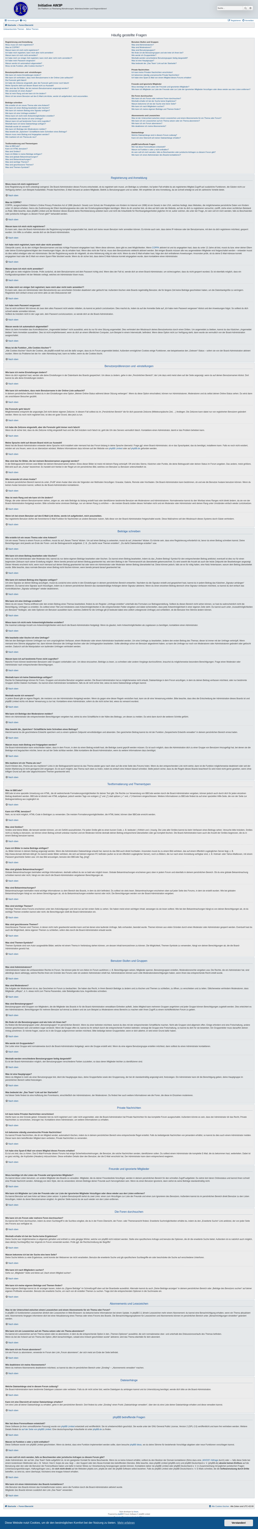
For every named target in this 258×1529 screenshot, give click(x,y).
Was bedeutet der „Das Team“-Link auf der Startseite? (154, 63)
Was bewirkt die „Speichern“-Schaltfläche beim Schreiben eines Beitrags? (36, 132)
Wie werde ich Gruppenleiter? (143, 55)
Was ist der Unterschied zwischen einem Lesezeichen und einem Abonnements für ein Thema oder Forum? (176, 118)
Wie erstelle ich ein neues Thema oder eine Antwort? (27, 105)
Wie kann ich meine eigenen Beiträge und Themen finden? (156, 109)
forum (136, 1512)
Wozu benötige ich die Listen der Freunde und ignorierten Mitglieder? (160, 87)
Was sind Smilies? (13, 151)
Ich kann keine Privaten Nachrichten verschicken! (152, 72)
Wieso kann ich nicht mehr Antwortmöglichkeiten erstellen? (30, 116)
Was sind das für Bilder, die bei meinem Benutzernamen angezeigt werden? (37, 88)
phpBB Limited (115, 448)
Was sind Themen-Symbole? (17, 167)
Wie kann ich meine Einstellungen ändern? (23, 75)
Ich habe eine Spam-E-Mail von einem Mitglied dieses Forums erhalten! (161, 78)
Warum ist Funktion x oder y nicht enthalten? (150, 150)
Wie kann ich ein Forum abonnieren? (146, 123)
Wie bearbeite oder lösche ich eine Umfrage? (24, 119)
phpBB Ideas (136, 1444)
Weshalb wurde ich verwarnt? (17, 126)
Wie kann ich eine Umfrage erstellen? (21, 113)
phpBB (120, 1514)
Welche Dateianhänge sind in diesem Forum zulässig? (154, 135)
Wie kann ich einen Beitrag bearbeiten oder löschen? (27, 108)
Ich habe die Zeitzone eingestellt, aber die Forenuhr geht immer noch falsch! (37, 83)
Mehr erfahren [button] (126, 1522)
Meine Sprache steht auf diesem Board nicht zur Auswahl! (29, 85)
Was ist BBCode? (12, 146)
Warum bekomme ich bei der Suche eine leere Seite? (153, 104)
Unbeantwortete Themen (13, 29)
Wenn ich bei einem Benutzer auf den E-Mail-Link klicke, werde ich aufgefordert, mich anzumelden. (46, 96)
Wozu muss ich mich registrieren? (19, 45)
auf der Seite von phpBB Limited (36, 1429)
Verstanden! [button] (239, 1522)
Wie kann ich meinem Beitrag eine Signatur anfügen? (27, 110)
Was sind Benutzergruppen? (143, 50)
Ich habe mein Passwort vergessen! (20, 61)
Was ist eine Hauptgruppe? (142, 61)
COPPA (155, 247)
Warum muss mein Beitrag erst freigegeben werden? (27, 134)
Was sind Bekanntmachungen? (18, 159)
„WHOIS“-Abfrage (210, 1460)
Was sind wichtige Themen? (17, 162)
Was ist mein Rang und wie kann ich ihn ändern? (25, 93)
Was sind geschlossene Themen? (19, 165)
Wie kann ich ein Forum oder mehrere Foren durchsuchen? (156, 98)
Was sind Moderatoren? (141, 47)
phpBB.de (135, 448)
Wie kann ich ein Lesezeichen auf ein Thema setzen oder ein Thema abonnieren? (165, 121)
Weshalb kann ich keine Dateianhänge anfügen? (25, 124)
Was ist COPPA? (12, 47)
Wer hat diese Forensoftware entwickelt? (148, 147)
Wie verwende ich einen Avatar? (18, 91)
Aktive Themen (32, 29)
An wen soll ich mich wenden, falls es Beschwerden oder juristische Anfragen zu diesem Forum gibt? (173, 152)
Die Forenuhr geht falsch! (16, 80)
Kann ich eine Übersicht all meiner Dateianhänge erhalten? (156, 138)
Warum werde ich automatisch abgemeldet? (23, 63)
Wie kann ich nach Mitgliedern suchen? (147, 106)
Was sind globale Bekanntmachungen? (21, 157)
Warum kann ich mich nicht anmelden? (21, 55)
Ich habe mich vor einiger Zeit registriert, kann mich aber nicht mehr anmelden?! (38, 58)
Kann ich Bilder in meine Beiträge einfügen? (23, 154)
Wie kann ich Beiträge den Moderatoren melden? (25, 129)
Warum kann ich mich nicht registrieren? (22, 50)
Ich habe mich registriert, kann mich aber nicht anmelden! (29, 53)
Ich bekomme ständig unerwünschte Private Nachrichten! (155, 75)
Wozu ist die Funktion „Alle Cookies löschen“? (24, 66)
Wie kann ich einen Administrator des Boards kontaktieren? (156, 155)
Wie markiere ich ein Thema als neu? (20, 137)
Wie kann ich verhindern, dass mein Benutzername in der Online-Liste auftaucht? (39, 78)
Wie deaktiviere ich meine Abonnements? (148, 126)
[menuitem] (23, 20)
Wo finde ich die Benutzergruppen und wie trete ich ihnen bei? (157, 53)
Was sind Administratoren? (142, 45)
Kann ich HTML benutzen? (16, 149)
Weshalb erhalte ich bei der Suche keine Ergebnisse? (153, 101)
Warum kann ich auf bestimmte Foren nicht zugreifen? (28, 121)
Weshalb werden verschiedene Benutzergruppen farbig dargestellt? (159, 58)
